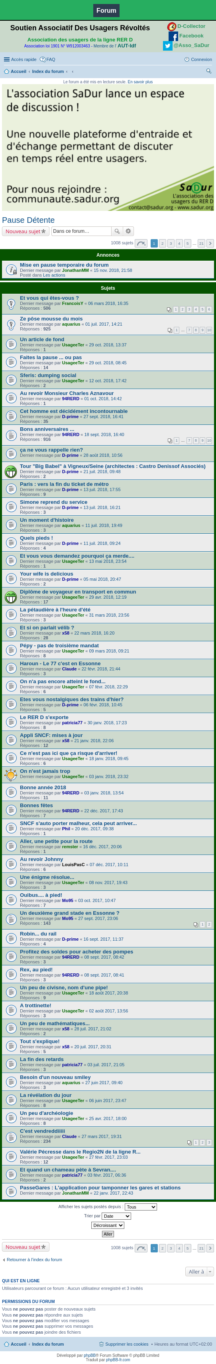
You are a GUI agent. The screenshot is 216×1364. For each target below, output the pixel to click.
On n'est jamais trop (45, 771)
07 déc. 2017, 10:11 (109, 864)
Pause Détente (28, 220)
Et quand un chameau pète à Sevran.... (68, 1170)
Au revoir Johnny (41, 859)
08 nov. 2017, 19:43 (108, 882)
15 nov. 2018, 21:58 (113, 270)
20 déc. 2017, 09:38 (94, 828)
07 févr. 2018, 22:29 (108, 686)
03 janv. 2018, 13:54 (104, 792)
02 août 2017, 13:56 (108, 1010)
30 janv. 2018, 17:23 (107, 722)
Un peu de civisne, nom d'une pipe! (64, 988)
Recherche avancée (128, 231)
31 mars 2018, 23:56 (109, 615)
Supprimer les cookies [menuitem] (126, 1344)
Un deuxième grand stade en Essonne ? (70, 913)
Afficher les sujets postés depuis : (107, 1207)
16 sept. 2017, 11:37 (104, 939)
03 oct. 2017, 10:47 (97, 900)
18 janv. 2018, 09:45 (108, 758)
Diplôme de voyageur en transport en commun (78, 592)
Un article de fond (42, 339)
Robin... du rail (38, 934)
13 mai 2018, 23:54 (107, 561)
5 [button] (188, 243)
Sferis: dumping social (48, 375)
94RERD (70, 398)
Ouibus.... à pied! (41, 895)
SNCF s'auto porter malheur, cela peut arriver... (78, 823)
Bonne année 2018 (43, 787)
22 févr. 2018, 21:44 (101, 668)
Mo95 (67, 900)
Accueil (18, 71)
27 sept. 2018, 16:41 (104, 416)
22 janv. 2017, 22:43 (113, 1193)
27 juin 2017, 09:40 (104, 1082)
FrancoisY (72, 303)
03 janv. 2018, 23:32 (108, 776)
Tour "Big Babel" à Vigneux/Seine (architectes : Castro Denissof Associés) (113, 466)
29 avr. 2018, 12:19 (107, 597)
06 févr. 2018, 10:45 (103, 704)
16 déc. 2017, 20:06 (102, 846)
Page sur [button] (141, 243)
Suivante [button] (210, 243)
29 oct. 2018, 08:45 (107, 362)
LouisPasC (73, 864)
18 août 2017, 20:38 (108, 993)
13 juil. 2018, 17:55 (102, 489)
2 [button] (162, 243)
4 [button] (179, 243)
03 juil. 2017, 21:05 (105, 1064)
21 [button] (201, 243)
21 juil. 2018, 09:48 (102, 471)
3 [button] (171, 243)
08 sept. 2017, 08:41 (104, 975)
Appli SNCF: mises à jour (51, 735)
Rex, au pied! (36, 970)
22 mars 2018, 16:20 (94, 633)
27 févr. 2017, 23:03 (108, 1157)
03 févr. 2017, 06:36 (106, 1175)
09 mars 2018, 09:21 (109, 651)
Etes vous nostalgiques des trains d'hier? (72, 699)
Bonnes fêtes (36, 805)
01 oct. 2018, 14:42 (103, 398)
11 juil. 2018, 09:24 (102, 543)
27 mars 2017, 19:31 (102, 1136)
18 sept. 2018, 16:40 (104, 434)
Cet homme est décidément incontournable (74, 411)
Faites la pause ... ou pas (51, 357)
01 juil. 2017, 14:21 (103, 324)
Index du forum (48, 71)
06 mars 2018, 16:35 (108, 303)
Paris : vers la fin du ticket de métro (64, 484)
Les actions (54, 275)
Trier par (107, 1216)
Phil (66, 828)
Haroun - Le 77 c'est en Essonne (60, 663)
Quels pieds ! (36, 538)
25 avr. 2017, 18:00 (107, 1118)
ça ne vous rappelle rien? (51, 450)
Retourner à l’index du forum (34, 1259)
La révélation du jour (46, 1095)
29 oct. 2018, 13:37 (107, 344)
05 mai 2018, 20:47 (102, 579)
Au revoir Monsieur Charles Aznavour (67, 393)
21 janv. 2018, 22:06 (94, 740)
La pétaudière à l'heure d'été (55, 610)
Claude (69, 668)
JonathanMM (75, 270)
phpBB (90, 1355)
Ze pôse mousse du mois (51, 319)
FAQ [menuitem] (51, 59)
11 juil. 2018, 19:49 (103, 525)
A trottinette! (35, 1005)
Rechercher (117, 231)
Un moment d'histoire (47, 520)
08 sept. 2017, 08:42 (104, 957)
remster (70, 846)
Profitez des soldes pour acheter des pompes (76, 952)
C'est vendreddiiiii (42, 1131)
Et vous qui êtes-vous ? (49, 298)
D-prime (70, 416)
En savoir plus (140, 82)
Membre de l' (115, 46)
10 (209, 330)
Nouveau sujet (23, 231)
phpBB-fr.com (118, 1360)
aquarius (71, 324)
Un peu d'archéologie (46, 1113)
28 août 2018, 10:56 (103, 455)
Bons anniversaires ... (47, 429)
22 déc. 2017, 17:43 (103, 810)
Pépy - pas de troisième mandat (59, 646)
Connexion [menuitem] (201, 59)
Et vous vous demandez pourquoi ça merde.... (77, 556)
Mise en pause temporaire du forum (64, 265)
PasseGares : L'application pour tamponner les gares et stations (100, 1188)
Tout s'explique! (40, 1041)
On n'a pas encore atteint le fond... (63, 681)
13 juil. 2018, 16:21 (102, 507)
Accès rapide (24, 59)
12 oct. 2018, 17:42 (107, 380)
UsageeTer (73, 344)
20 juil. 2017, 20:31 (92, 1046)
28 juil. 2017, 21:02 (92, 1028)
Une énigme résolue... (47, 877)
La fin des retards (42, 1059)
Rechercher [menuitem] (209, 72)
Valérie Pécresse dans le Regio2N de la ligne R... (80, 1152)
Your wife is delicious (46, 574)
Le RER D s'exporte (44, 717)
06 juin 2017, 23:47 (107, 1100)
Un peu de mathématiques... (55, 1023)
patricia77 (72, 722)
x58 (65, 633)
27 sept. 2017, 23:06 (98, 918)
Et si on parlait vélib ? (47, 628)
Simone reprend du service (53, 502)
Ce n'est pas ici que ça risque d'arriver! (68, 753)
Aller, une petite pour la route (56, 841)
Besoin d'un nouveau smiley (55, 1077)
